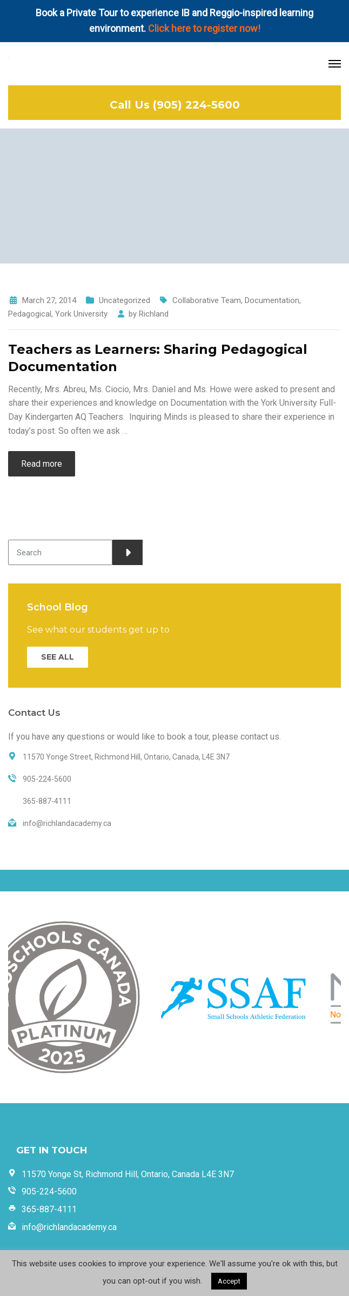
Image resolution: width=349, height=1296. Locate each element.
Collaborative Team (206, 300)
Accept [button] (229, 1281)
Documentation (272, 300)
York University (81, 314)
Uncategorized (124, 300)
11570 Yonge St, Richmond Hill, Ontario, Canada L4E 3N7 (128, 1174)
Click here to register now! (204, 28)
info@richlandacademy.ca (69, 1227)
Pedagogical (29, 314)
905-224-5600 (49, 1191)
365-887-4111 (49, 1209)
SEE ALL (57, 657)
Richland (154, 314)
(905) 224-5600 (196, 104)
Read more (41, 464)
